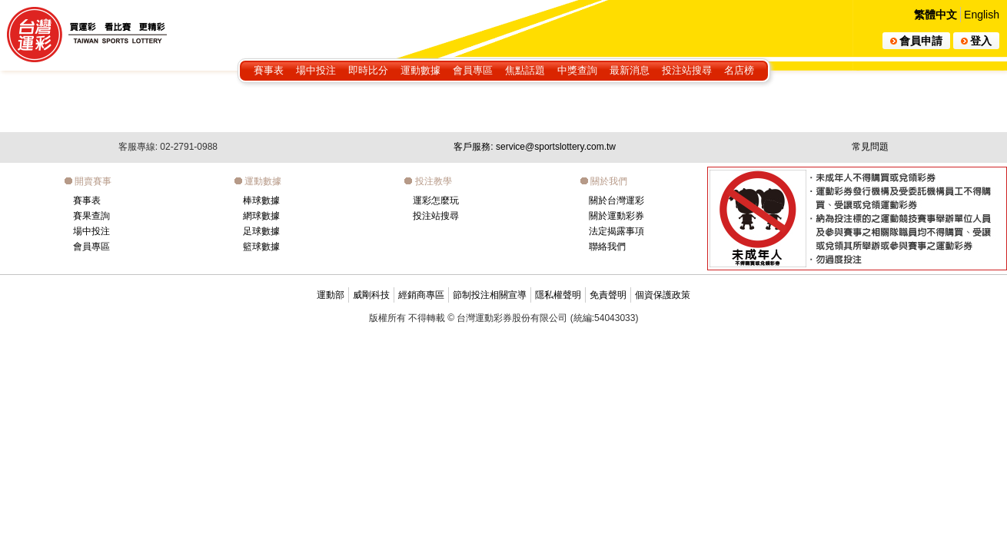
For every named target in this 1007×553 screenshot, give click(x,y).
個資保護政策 (662, 295)
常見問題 (870, 146)
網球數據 (261, 215)
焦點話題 (525, 70)
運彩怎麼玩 (436, 200)
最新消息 (630, 70)
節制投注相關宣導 (490, 295)
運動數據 (420, 70)
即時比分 (368, 70)
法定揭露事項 (616, 231)
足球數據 (261, 231)
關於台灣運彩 (616, 200)
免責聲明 (608, 295)
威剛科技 (371, 295)
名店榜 (739, 70)
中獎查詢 (577, 70)
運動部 (330, 295)
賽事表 (269, 70)
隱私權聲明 (558, 295)
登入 (976, 41)
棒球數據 (261, 200)
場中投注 (316, 70)
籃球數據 (261, 246)
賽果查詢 (91, 215)
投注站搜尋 (687, 70)
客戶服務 (535, 146)
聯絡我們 (607, 246)
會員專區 (473, 70)
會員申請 (916, 41)
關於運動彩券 (616, 215)
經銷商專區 (421, 295)
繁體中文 (935, 14)
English (981, 14)
